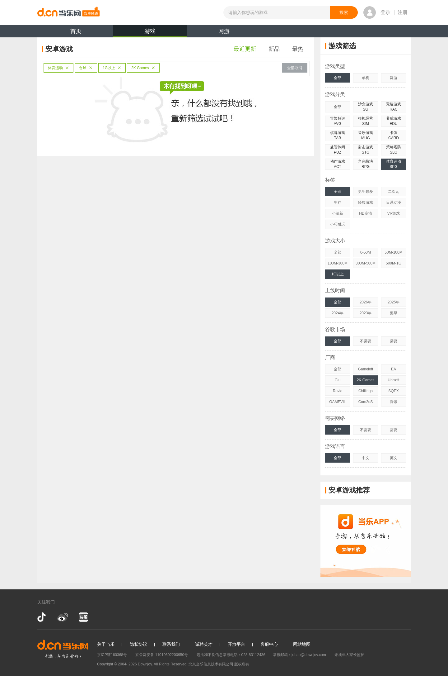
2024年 (338, 313)
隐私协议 (138, 644)
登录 (385, 12)
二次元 (393, 191)
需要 (393, 341)
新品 (274, 49)
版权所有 (241, 664)
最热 (297, 49)
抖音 (42, 617)
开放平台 (236, 644)
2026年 (366, 302)
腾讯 (393, 402)
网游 (224, 31)
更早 (393, 313)
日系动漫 (393, 202)
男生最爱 (365, 191)
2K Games (143, 68)
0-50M (365, 252)
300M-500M (366, 263)
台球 (86, 68)
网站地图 (301, 644)
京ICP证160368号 (112, 655)
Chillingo (365, 391)
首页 (76, 31)
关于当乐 (105, 644)
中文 (365, 458)
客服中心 (269, 644)
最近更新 (245, 49)
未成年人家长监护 (349, 655)
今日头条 (83, 617)
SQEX (393, 391)
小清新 (337, 213)
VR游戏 (393, 213)
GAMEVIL (337, 402)
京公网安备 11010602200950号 (161, 655)
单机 (365, 78)
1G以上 (112, 68)
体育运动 (58, 68)
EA (393, 369)
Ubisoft (393, 380)
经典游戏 (365, 202)
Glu (338, 380)
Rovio (338, 391)
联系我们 (171, 644)
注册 (403, 12)
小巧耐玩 (337, 224)
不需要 (365, 341)
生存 (337, 202)
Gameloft (365, 369)
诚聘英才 (203, 644)
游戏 (150, 32)
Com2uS (365, 402)
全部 (337, 78)
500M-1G (393, 263)
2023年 (366, 313)
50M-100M (393, 252)
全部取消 (294, 68)
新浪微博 (62, 617)
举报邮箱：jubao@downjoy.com (299, 655)
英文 (393, 458)
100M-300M (338, 263)
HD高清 (365, 213)
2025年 (394, 302)
